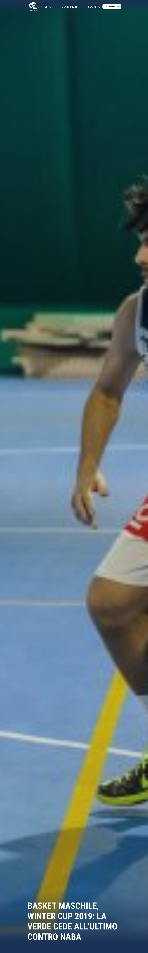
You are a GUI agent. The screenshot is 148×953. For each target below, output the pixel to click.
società (94, 7)
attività (44, 7)
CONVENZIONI (113, 6)
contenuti (69, 7)
